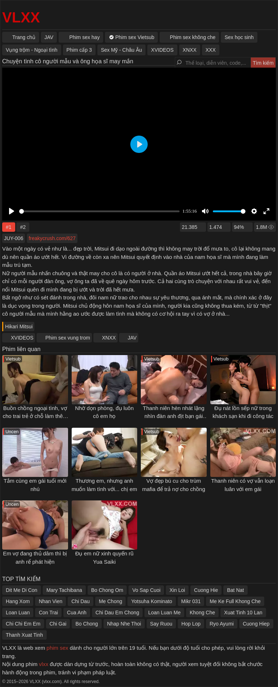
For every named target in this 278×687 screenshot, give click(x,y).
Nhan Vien (50, 601)
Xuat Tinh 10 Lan (243, 612)
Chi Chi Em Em (23, 624)
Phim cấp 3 (79, 50)
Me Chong (110, 601)
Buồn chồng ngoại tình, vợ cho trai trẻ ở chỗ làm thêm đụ (35, 416)
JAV (132, 338)
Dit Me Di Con (21, 590)
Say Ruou (161, 624)
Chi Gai (58, 624)
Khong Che (202, 612)
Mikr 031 (191, 601)
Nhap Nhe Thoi (124, 624)
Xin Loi (177, 590)
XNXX (109, 338)
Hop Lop (191, 624)
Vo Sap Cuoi (146, 590)
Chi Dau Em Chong (117, 612)
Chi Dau (80, 601)
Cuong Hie (206, 590)
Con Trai (48, 612)
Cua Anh (77, 612)
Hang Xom (18, 601)
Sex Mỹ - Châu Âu (121, 50)
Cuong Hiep (256, 624)
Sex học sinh (238, 37)
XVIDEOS (22, 338)
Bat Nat (235, 590)
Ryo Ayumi (222, 624)
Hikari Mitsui (19, 326)
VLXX (21, 17)
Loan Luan (18, 612)
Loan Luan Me (164, 612)
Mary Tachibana (64, 590)
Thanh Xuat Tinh (24, 635)
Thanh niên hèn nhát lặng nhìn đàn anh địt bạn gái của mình (174, 416)
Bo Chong (86, 624)
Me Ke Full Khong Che (235, 601)
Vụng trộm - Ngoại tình (32, 50)
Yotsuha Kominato (151, 601)
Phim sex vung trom (67, 338)
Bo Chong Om (107, 590)
